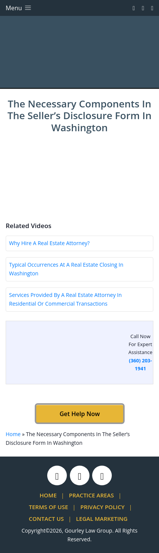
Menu (19, 8)
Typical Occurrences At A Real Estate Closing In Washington (66, 269)
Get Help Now (79, 414)
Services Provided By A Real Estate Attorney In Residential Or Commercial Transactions (65, 299)
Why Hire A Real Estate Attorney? (49, 243)
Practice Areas (91, 495)
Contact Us (46, 518)
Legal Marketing (101, 518)
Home (13, 434)
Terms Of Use (48, 507)
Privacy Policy (102, 507)
